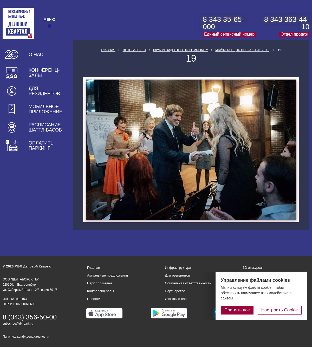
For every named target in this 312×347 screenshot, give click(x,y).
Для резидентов (44, 91)
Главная (108, 50)
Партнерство (175, 291)
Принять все (237, 309)
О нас (36, 54)
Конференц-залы (44, 73)
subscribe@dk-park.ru (18, 323)
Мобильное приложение (45, 109)
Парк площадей (99, 283)
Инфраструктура (178, 268)
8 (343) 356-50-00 (30, 317)
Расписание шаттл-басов (45, 127)
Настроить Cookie (279, 309)
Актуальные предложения (107, 275)
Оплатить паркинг (41, 145)
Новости (93, 299)
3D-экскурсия (253, 268)
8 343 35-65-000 (223, 23)
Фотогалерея (134, 50)
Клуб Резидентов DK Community (180, 50)
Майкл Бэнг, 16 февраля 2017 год (242, 50)
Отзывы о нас (175, 299)
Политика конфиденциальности (26, 336)
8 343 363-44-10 (286, 23)
